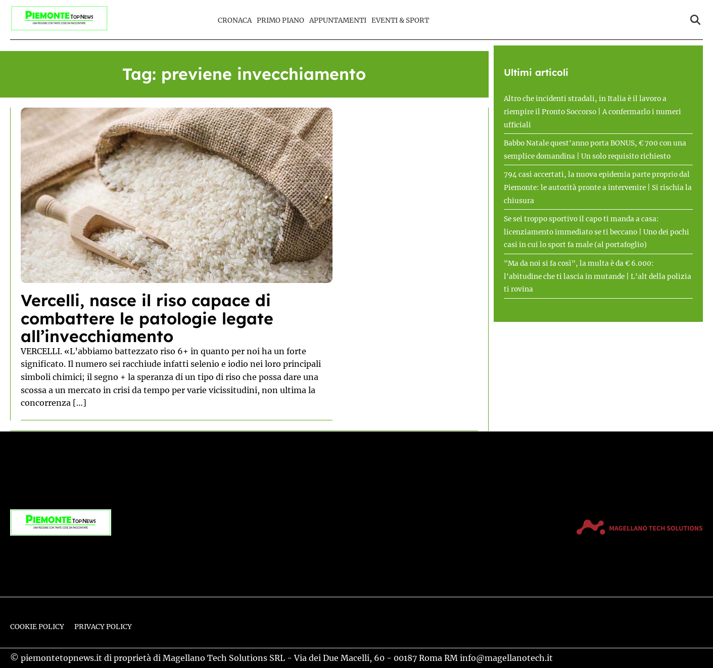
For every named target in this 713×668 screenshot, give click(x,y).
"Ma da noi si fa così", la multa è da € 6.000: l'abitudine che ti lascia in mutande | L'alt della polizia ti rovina (597, 276)
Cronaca (235, 20)
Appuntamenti (337, 20)
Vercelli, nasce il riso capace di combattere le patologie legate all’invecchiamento (147, 318)
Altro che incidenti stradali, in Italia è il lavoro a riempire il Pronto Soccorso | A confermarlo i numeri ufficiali (592, 111)
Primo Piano (280, 20)
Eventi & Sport (400, 20)
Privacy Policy (103, 627)
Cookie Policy (37, 627)
